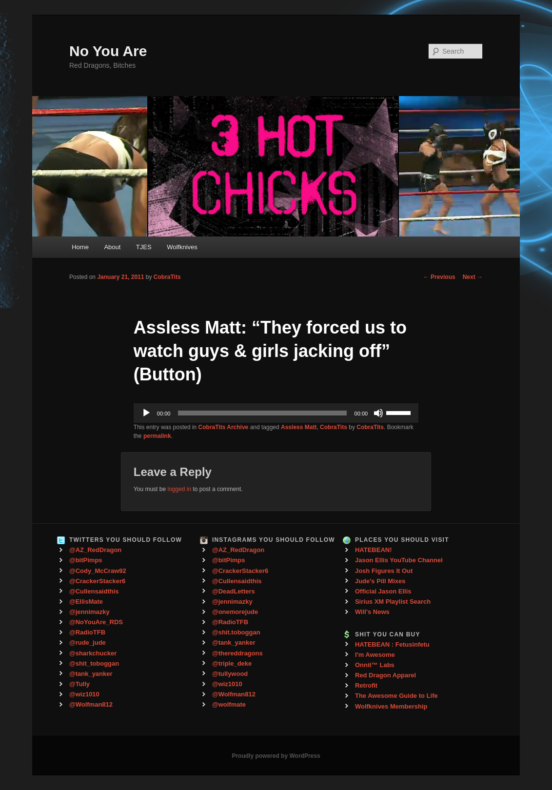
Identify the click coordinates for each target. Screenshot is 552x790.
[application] (276, 413)
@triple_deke (232, 663)
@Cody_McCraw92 (97, 570)
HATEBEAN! (373, 549)
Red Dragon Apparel (385, 675)
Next (473, 277)
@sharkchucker (93, 653)
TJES (144, 247)
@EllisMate (86, 601)
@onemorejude (235, 611)
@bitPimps (85, 560)
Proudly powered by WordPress (276, 755)
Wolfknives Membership (391, 706)
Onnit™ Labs (374, 665)
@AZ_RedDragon (95, 549)
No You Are (108, 51)
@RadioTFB (87, 632)
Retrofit (366, 685)
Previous (439, 277)
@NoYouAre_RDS (96, 622)
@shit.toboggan (236, 632)
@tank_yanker (91, 673)
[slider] (262, 413)
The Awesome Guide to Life (396, 695)
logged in (179, 489)
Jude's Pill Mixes (380, 581)
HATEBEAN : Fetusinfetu (392, 644)
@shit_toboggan (94, 663)
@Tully (79, 684)
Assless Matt (298, 427)
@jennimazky (89, 611)
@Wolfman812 (91, 704)
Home (80, 247)
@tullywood (230, 673)
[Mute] (378, 413)
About (112, 247)
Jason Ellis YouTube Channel (399, 560)
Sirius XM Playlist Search (393, 601)
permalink (157, 436)
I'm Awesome (375, 654)
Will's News (372, 611)
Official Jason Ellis (383, 591)
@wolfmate (229, 704)
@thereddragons (237, 653)
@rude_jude (87, 642)
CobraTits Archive (223, 427)
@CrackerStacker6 (97, 581)
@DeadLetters (233, 591)
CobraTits (167, 277)
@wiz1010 (84, 694)
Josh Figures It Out (384, 570)
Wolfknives (182, 247)
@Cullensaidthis (94, 591)
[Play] (146, 413)
